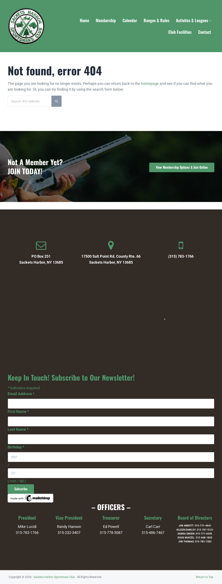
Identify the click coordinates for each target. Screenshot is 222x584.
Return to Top (204, 577)
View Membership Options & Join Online (182, 167)
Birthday (16, 447)
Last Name (18, 429)
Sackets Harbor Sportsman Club (54, 577)
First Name (18, 412)
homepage (150, 84)
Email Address (21, 394)
